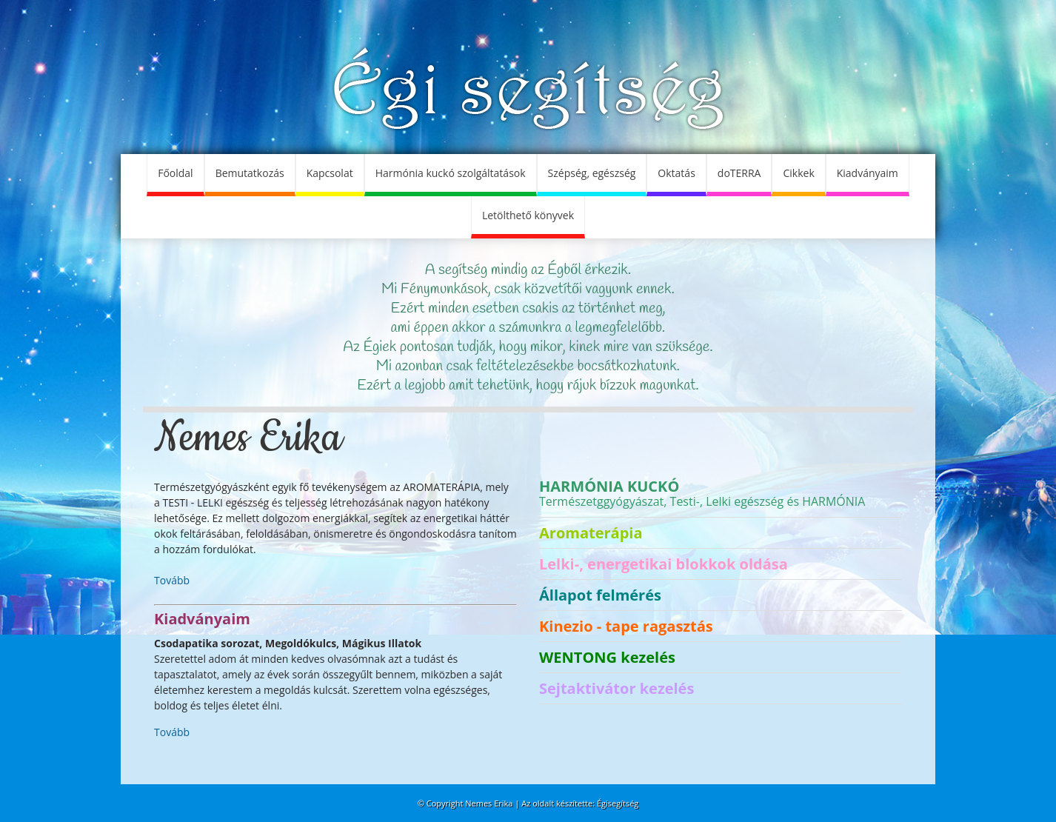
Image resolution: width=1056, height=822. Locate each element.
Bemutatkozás (249, 173)
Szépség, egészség (592, 173)
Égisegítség (617, 803)
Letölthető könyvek (528, 215)
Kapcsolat (330, 173)
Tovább (172, 580)
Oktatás (676, 173)
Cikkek (798, 173)
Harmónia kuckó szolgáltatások (450, 173)
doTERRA (739, 173)
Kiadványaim (867, 173)
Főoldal (175, 173)
